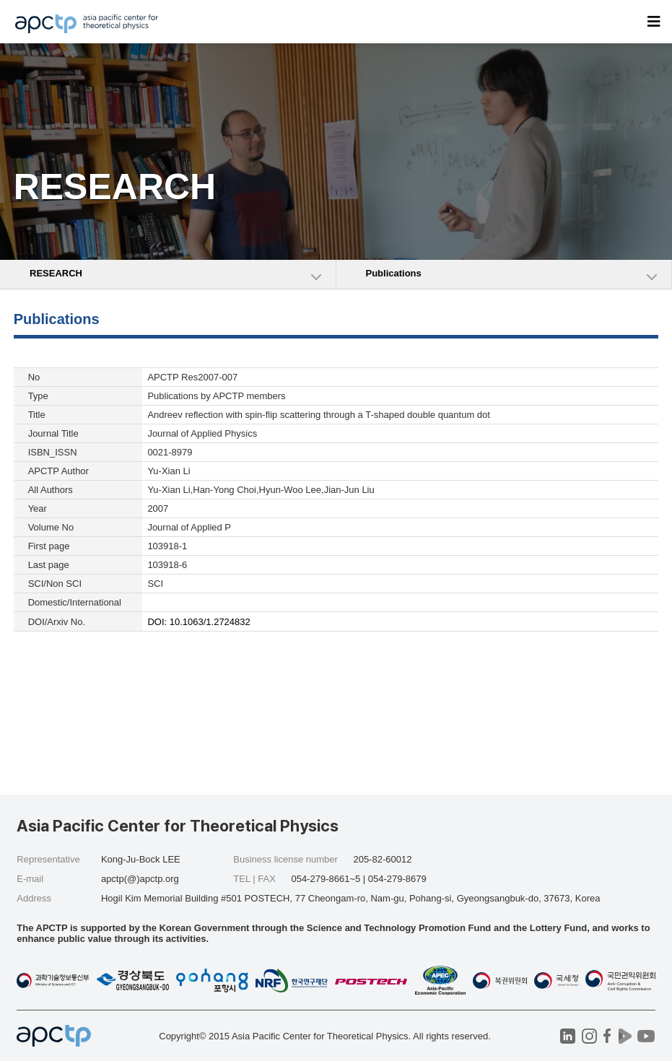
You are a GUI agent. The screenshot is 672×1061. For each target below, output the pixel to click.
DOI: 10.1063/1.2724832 (198, 621)
